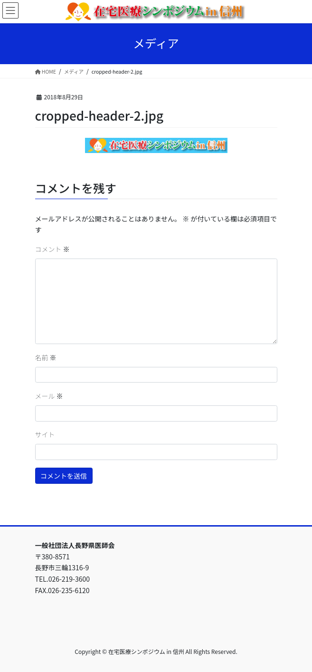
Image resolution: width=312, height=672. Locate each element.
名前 (46, 357)
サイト (45, 434)
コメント (52, 249)
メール (49, 396)
